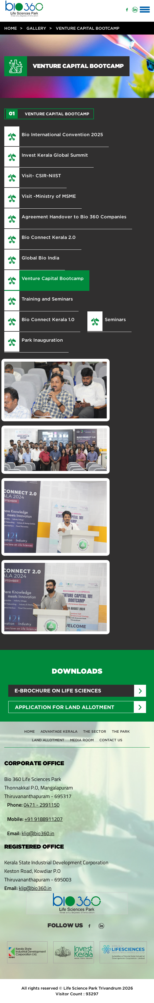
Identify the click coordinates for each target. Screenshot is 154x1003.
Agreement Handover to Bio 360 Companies (74, 216)
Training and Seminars (47, 298)
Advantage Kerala (58, 731)
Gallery (36, 28)
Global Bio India (40, 257)
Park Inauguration (42, 340)
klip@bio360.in (38, 833)
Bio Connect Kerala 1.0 (48, 319)
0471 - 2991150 (41, 805)
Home (10, 28)
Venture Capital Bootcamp (53, 278)
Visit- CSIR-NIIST (41, 175)
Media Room (82, 740)
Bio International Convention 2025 (62, 134)
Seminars (115, 319)
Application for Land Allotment (64, 707)
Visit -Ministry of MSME (49, 196)
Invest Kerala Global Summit (55, 155)
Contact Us (110, 740)
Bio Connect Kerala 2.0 (49, 237)
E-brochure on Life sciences (58, 691)
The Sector (94, 731)
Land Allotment (48, 740)
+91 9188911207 (43, 819)
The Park (121, 731)
